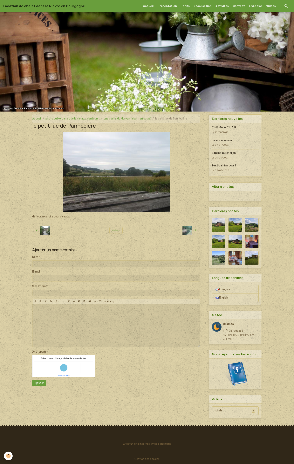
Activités (222, 6)
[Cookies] (8, 456)
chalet (235, 411)
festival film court (224, 165)
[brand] (44, 6)
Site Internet (40, 286)
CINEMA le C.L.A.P (224, 127)
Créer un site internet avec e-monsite (147, 444)
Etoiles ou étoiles (224, 153)
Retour (116, 230)
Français (222, 289)
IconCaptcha (63, 375)
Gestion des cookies (147, 459)
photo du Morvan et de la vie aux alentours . (72, 118)
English (221, 297)
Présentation (167, 6)
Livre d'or (255, 6)
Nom (35, 257)
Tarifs (185, 6)
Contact (239, 6)
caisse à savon (222, 140)
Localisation (202, 6)
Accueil (148, 6)
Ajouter (39, 383)
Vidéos (271, 6)
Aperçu (109, 301)
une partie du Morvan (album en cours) (127, 118)
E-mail (36, 271)
